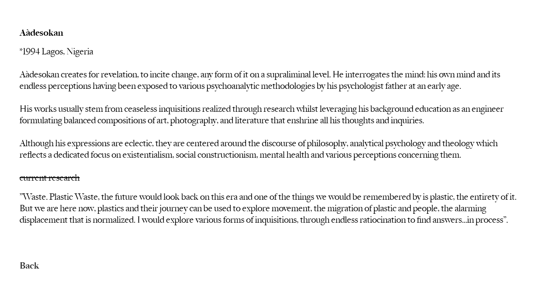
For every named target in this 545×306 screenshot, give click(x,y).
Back (29, 266)
